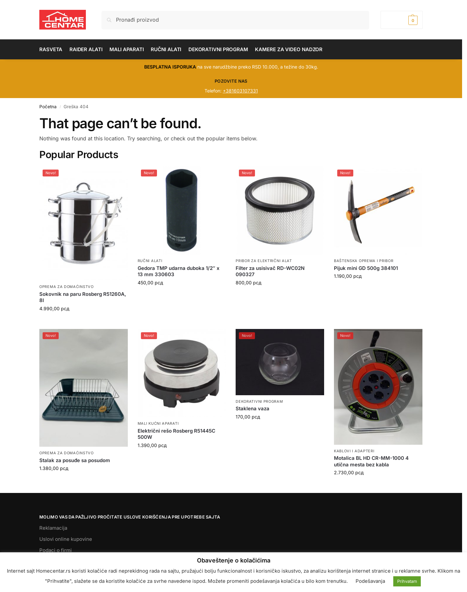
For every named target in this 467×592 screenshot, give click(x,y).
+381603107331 (240, 90)
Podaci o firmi (55, 550)
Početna (48, 106)
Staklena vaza (252, 408)
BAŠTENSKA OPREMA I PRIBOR (364, 260)
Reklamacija (53, 528)
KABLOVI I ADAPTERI (354, 451)
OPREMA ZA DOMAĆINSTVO (66, 286)
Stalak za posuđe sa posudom (74, 460)
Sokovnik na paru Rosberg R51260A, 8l (82, 297)
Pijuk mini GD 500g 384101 (366, 268)
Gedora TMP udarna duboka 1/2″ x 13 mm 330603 (179, 271)
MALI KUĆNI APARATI (158, 423)
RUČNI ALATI (150, 260)
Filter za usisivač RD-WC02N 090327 (270, 271)
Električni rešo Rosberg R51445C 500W (176, 434)
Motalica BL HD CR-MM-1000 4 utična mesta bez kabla (371, 461)
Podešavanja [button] (370, 581)
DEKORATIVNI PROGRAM (259, 401)
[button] (401, 20)
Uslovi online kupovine (65, 539)
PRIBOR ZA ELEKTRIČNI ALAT (264, 260)
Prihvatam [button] (407, 581)
